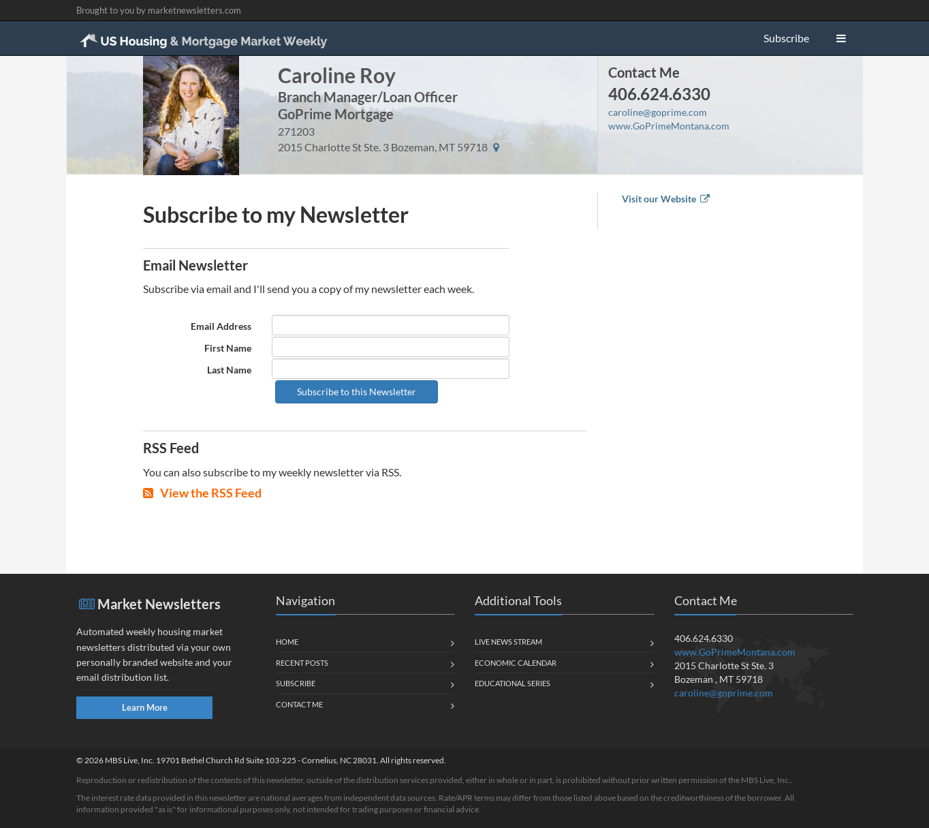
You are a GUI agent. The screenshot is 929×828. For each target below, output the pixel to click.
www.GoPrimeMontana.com (668, 126)
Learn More (145, 707)
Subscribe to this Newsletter (356, 391)
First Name (227, 348)
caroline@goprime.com (657, 112)
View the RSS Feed (202, 492)
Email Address (221, 326)
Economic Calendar (515, 662)
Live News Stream (508, 641)
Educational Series (512, 683)
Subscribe (786, 37)
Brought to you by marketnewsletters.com (158, 10)
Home (287, 641)
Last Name (229, 369)
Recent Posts (302, 662)
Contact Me (644, 72)
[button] (841, 38)
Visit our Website (666, 198)
